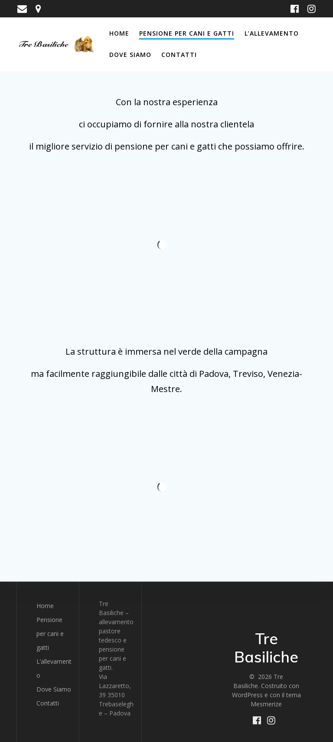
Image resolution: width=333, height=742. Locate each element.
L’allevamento (272, 33)
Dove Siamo (130, 54)
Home (119, 33)
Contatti (179, 54)
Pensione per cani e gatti (186, 33)
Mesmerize (266, 704)
